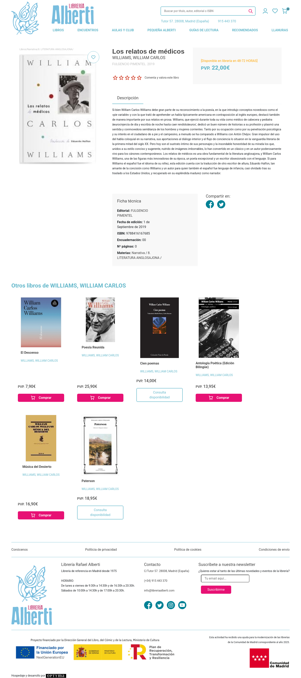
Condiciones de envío (274, 549)
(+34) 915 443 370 (155, 580)
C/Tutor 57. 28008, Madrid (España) (166, 571)
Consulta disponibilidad (159, 394)
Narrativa (32, 49)
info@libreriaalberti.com (159, 590)
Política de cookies (187, 549)
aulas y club (123, 30)
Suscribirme (216, 589)
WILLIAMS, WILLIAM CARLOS (39, 360)
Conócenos (19, 549)
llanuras (280, 30)
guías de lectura (204, 30)
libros (58, 30)
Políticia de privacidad (101, 549)
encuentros (88, 30)
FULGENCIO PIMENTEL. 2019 (133, 64)
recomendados (245, 30)
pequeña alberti (162, 30)
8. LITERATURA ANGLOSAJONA (55, 49)
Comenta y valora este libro (162, 77)
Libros (22, 49)
